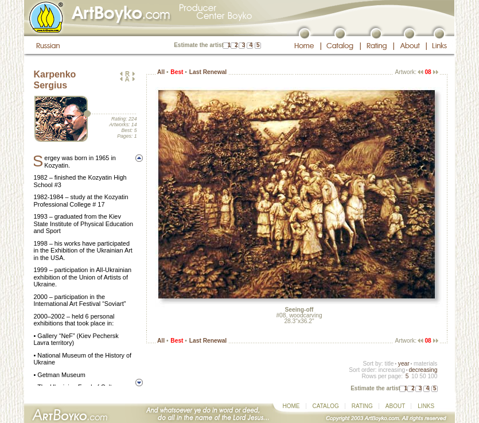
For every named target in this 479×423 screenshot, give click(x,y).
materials (426, 363)
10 (414, 376)
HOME (291, 406)
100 (432, 376)
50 (422, 376)
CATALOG (326, 406)
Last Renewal (208, 72)
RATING (362, 406)
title (389, 363)
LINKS (426, 406)
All (161, 72)
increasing (391, 370)
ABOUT (395, 406)
